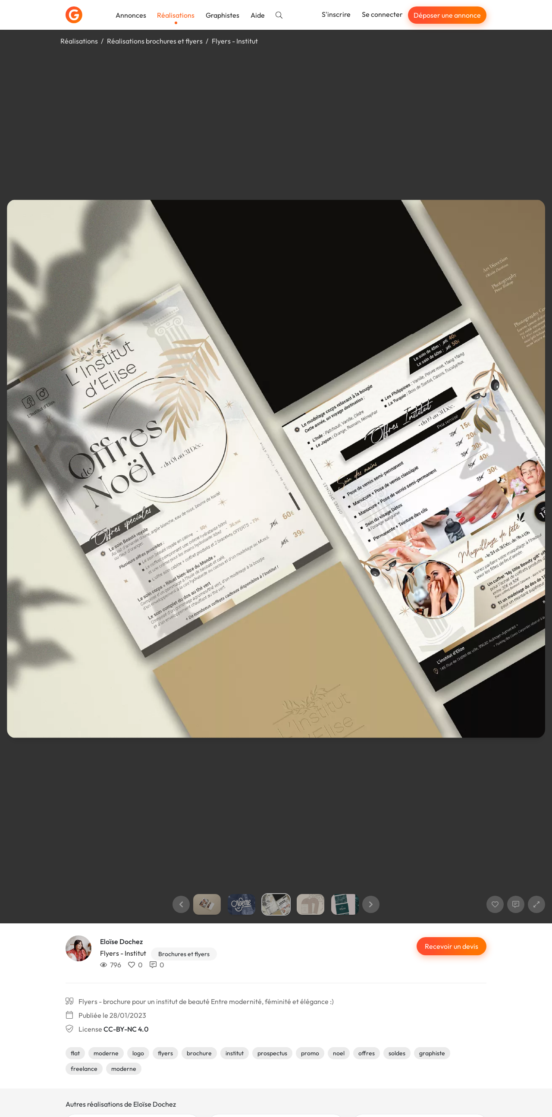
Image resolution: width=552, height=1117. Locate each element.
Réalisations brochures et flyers (155, 41)
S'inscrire (336, 14)
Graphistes (222, 15)
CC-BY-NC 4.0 (126, 1029)
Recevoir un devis (451, 946)
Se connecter (382, 14)
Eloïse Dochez (121, 941)
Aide (258, 15)
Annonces (131, 15)
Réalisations (175, 15)
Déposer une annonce (447, 15)
